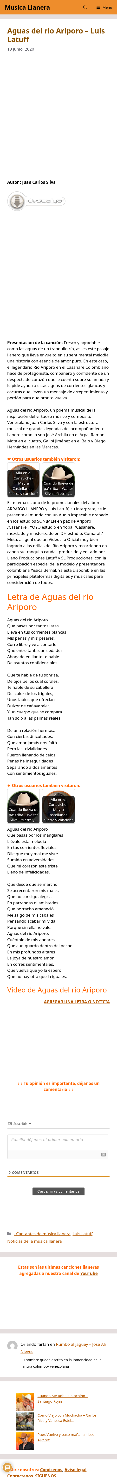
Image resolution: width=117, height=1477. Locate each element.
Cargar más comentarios (58, 1191)
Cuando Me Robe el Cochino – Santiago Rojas (58, 1395)
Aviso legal (75, 1445)
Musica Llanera (27, 7)
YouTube (89, 1273)
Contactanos (20, 1451)
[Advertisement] (58, 118)
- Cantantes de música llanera (42, 1233)
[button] (85, 7)
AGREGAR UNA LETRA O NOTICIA (77, 1001)
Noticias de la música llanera (34, 1241)
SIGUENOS (45, 1451)
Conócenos (51, 1445)
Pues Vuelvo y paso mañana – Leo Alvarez (55, 1415)
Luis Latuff (82, 1233)
